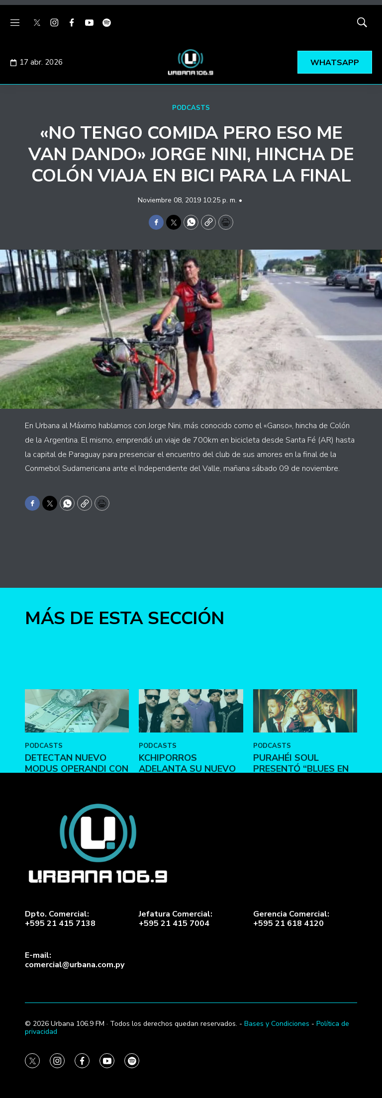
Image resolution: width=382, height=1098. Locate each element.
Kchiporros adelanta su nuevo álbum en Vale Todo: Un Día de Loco (189, 845)
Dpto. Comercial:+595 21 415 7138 (60, 919)
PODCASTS (191, 107)
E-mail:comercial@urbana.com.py (74, 960)
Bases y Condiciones (276, 1023)
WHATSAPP (334, 62)
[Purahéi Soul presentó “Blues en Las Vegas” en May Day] (305, 781)
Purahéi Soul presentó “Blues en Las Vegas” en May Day (301, 845)
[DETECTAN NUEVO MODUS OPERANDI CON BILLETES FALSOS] (77, 781)
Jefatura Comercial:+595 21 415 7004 (175, 919)
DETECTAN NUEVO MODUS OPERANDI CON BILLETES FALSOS (76, 839)
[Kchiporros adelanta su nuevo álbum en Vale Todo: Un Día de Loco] (191, 781)
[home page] (191, 62)
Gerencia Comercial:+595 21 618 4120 (291, 919)
